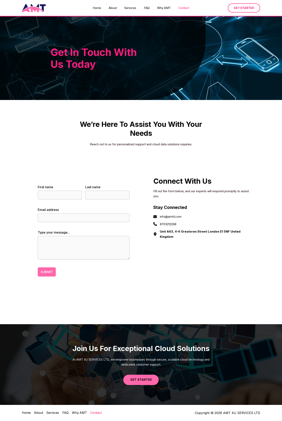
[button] (244, 8)
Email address (48, 210)
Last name (92, 187)
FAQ (146, 8)
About (115, 8)
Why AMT (161, 8)
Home (101, 8)
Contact (179, 8)
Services (131, 8)
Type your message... (54, 232)
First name (45, 187)
